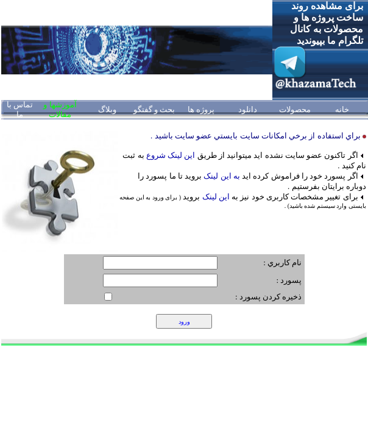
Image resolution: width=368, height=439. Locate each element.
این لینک (216, 196)
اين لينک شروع (171, 155)
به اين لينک (221, 175)
